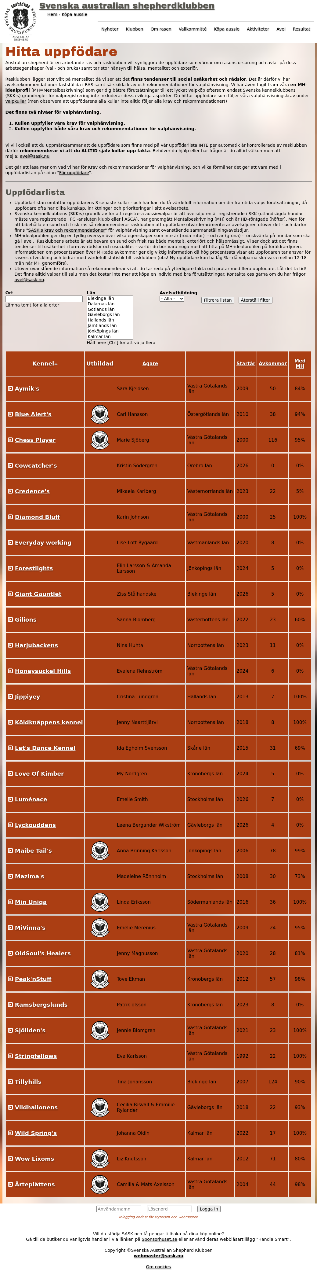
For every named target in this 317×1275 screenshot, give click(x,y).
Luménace (31, 799)
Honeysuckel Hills (43, 671)
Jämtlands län (110, 326)
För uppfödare (74, 172)
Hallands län (110, 320)
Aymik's (27, 388)
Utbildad (99, 363)
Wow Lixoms (34, 1159)
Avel (281, 29)
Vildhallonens (36, 1107)
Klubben (134, 29)
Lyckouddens (35, 825)
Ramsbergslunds (41, 1004)
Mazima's (29, 876)
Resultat (301, 29)
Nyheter (109, 29)
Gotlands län (110, 309)
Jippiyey (27, 696)
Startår (245, 363)
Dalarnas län (110, 304)
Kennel (45, 363)
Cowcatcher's (36, 465)
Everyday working (43, 542)
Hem (52, 14)
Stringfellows (36, 1056)
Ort (9, 292)
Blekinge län (110, 298)
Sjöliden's (30, 1030)
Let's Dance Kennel (45, 748)
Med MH (300, 363)
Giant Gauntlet (38, 594)
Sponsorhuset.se (159, 1239)
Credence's (32, 491)
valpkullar (15, 101)
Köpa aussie (227, 29)
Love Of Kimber (39, 773)
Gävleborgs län (110, 315)
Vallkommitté (193, 29)
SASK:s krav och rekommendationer (66, 230)
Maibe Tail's (33, 850)
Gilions (26, 619)
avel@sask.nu (34, 156)
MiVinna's (30, 927)
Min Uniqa (31, 902)
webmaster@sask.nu (158, 1255)
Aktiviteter (258, 29)
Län (91, 292)
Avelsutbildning (178, 292)
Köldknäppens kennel (49, 722)
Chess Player (35, 440)
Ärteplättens (35, 1184)
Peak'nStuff (33, 979)
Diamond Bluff (37, 517)
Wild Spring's (36, 1133)
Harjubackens (36, 645)
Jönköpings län (110, 331)
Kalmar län (110, 337)
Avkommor (273, 363)
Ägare (150, 363)
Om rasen (160, 29)
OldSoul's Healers (43, 953)
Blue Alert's (33, 414)
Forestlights (34, 568)
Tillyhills (28, 1081)
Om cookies (158, 1266)
